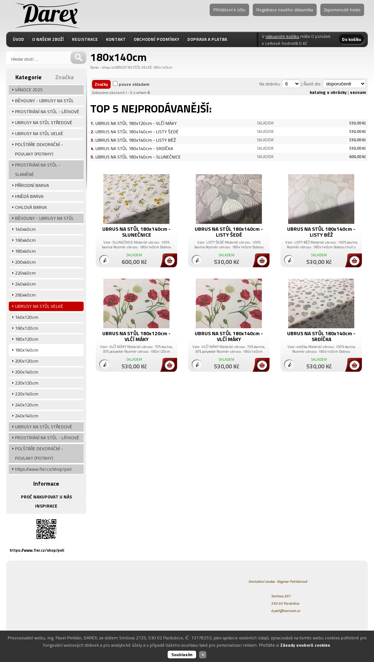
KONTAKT (116, 39)
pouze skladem (134, 84)
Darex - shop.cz (102, 67)
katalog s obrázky (328, 92)
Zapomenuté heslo (342, 9)
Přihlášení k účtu (229, 9)
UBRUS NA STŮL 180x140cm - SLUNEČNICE (138, 156)
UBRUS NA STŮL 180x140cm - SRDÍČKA (134, 148)
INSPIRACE (46, 505)
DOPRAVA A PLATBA (207, 39)
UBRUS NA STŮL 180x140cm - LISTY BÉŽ (135, 140)
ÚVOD (18, 39)
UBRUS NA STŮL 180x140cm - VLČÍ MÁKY (229, 336)
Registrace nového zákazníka (284, 9)
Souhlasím (181, 654)
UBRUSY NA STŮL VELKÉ (133, 67)
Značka (64, 77)
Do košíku (351, 39)
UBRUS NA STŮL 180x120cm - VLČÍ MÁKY (136, 123)
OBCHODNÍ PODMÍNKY (156, 39)
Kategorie (28, 77)
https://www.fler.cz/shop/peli (37, 550)
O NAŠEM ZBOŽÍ (48, 39)
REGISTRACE (85, 39)
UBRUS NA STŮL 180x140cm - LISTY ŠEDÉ (137, 131)
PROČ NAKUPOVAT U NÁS (46, 496)
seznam (358, 92)
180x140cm (162, 67)
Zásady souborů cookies (305, 645)
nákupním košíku (282, 36)
